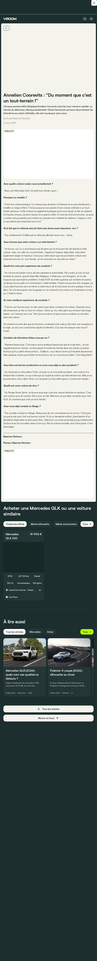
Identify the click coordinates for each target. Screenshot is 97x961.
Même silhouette (40, 524)
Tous (87, 524)
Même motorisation (66, 524)
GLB (30, 693)
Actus (50, 631)
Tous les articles (14, 631)
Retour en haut (48, 718)
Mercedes (12, 534)
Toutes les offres (15, 524)
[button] (23, 536)
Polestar (65, 693)
